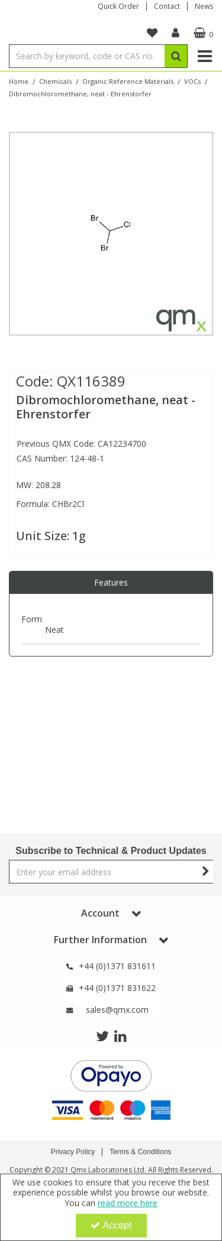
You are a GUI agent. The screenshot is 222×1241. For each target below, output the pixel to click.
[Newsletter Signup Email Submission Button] (205, 871)
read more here (127, 1202)
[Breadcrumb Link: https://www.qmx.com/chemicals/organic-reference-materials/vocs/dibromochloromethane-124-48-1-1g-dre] (80, 93)
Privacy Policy (73, 1152)
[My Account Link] (175, 33)
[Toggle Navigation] (204, 56)
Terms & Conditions (140, 1152)
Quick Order (118, 6)
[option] (111, 233)
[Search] (87, 56)
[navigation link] (152, 33)
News (204, 6)
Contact (167, 6)
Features (111, 582)
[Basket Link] (202, 33)
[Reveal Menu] (204, 56)
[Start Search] (176, 56)
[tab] (111, 582)
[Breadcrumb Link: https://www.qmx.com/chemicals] (55, 80)
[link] (102, 1036)
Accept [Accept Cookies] (111, 1225)
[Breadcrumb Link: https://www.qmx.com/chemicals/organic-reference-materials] (127, 80)
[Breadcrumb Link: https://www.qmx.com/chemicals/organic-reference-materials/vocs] (192, 80)
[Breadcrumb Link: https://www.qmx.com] (18, 80)
